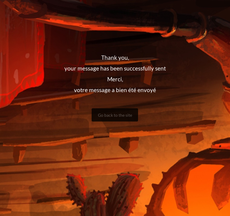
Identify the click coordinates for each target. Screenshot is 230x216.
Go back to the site (115, 115)
